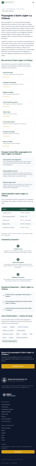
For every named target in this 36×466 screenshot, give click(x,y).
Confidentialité (14, 463)
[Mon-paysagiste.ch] (9, 2)
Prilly (31, 334)
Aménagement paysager (7, 409)
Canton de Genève (5, 428)
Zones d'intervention (10, 9)
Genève (3, 430)
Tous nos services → (6, 421)
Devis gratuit (18, 451)
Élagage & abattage (6, 411)
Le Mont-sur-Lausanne (23, 327)
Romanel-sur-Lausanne (8, 334)
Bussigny (11, 337)
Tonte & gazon (4, 406)
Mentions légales (5, 463)
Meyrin (3, 437)
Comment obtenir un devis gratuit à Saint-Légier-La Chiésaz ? (18, 309)
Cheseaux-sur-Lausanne (8, 330)
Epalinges (12, 327)
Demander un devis (18, 366)
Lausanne (5, 327)
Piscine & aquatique (6, 418)
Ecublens (25, 334)
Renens (18, 334)
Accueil (3, 9)
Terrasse (3, 416)
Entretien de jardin (5, 404)
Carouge (3, 432)
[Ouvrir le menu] (33, 2)
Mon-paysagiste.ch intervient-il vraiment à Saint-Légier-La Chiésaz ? (18, 302)
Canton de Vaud (20, 9)
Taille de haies (4, 414)
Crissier (4, 337)
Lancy (2, 435)
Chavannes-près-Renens (22, 337)
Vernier (3, 440)
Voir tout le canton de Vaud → (10, 341)
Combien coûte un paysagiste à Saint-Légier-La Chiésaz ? (18, 295)
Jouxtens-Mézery (21, 330)
